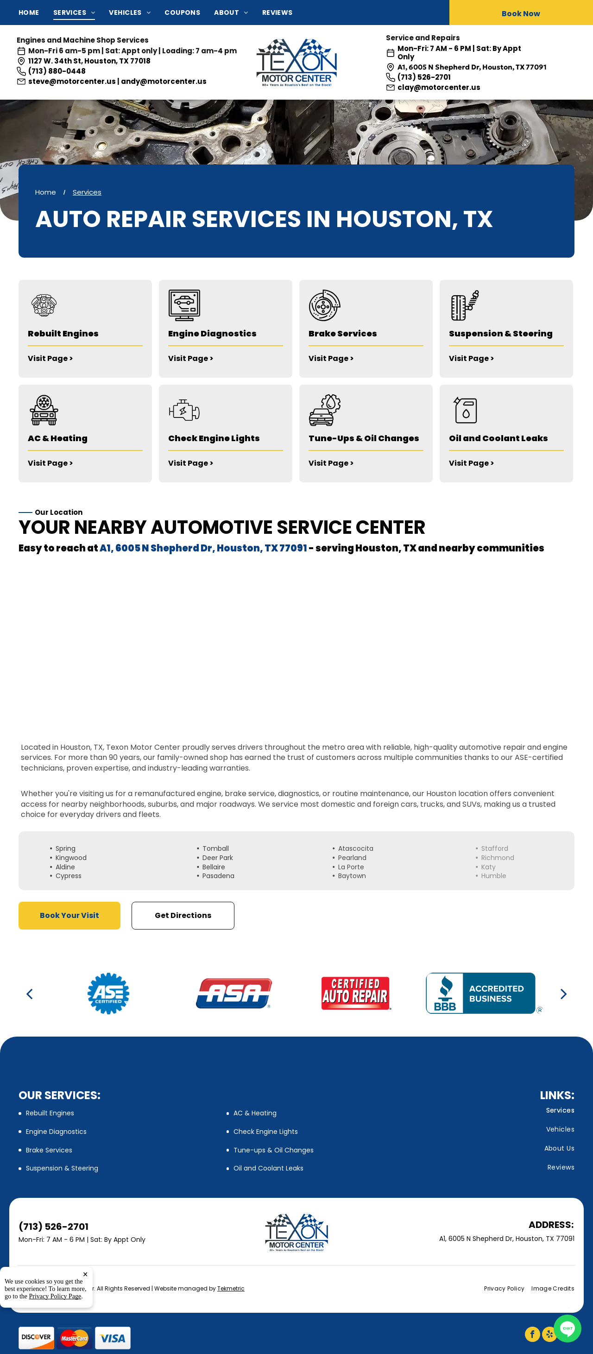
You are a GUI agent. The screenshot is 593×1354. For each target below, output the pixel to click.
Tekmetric (231, 1288)
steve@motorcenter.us (72, 81)
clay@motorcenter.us (438, 87)
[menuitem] (36, 13)
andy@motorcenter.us (164, 81)
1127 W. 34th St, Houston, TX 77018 (89, 61)
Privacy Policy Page (55, 1296)
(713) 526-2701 (424, 77)
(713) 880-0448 (57, 71)
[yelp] (549, 1335)
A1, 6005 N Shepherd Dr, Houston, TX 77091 (472, 67)
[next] (563, 993)
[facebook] (532, 1335)
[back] (29, 993)
